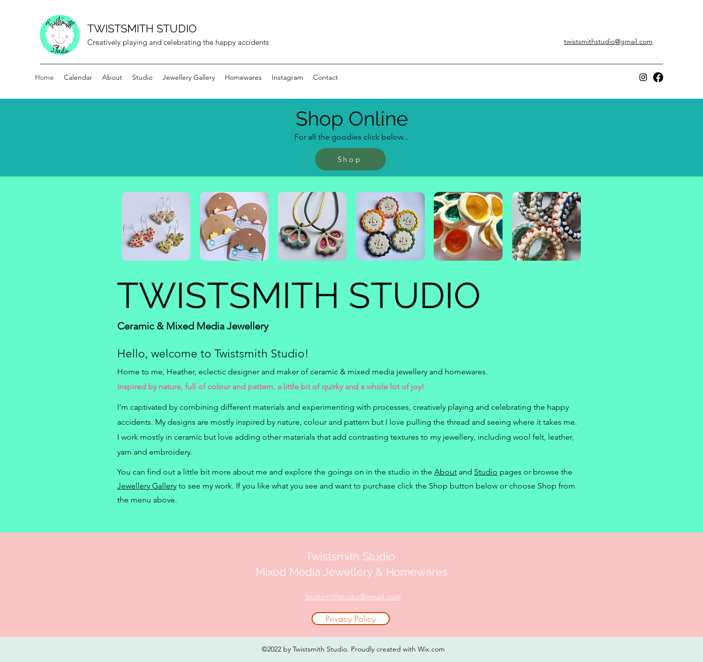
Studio (486, 472)
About (445, 472)
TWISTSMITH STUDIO (142, 28)
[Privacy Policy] (351, 618)
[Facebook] (658, 77)
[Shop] (350, 159)
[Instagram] (643, 77)
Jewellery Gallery (146, 486)
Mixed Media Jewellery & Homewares (352, 571)
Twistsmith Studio (352, 556)
